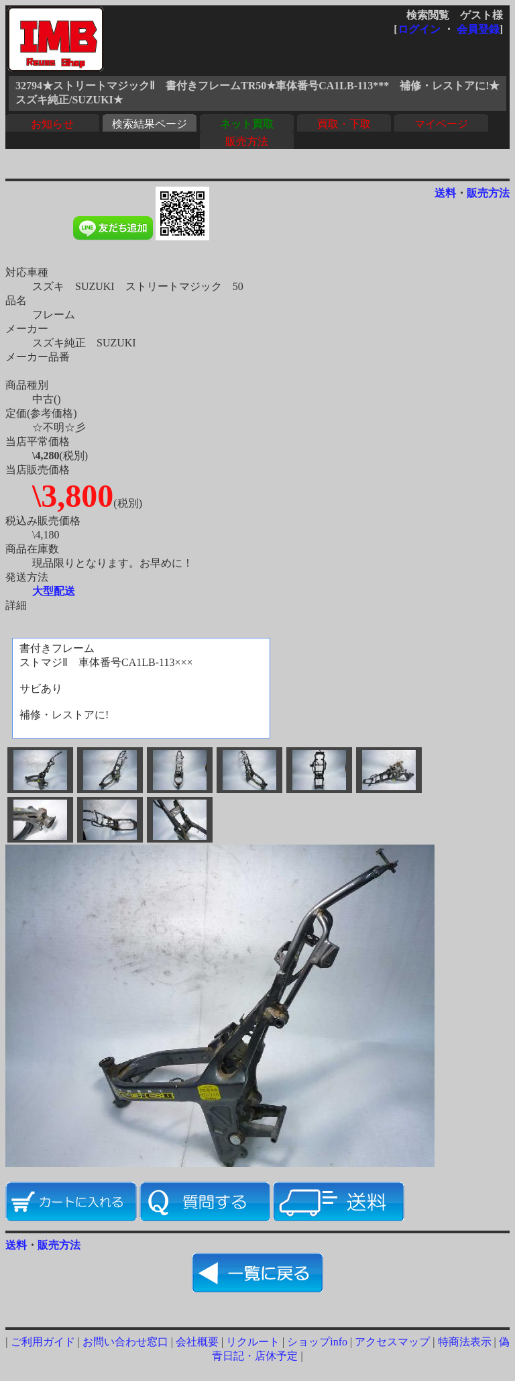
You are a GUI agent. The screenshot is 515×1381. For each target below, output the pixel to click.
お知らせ (52, 124)
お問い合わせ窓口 (125, 1341)
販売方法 (246, 141)
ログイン (419, 29)
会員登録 (478, 29)
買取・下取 (344, 124)
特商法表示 (465, 1341)
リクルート (253, 1341)
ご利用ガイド (43, 1341)
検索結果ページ (149, 124)
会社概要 (197, 1341)
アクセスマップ (392, 1341)
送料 (445, 193)
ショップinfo (317, 1341)
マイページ (441, 124)
